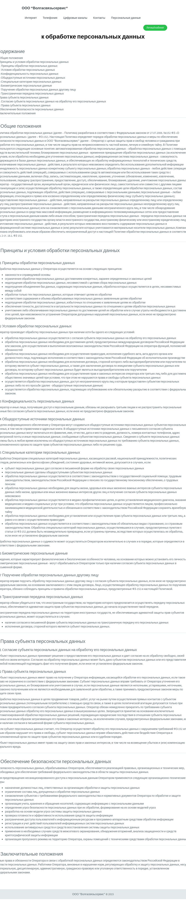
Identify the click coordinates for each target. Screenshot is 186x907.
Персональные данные (126, 18)
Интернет (31, 18)
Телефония (50, 18)
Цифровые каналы (75, 18)
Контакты (99, 18)
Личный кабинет (155, 27)
